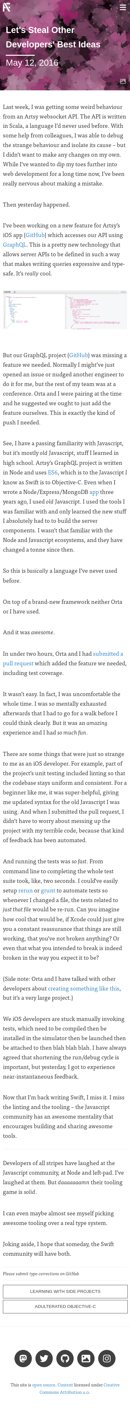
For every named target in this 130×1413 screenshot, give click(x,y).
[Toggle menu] (122, 7)
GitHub (35, 235)
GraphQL (14, 244)
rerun (25, 890)
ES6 (53, 472)
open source (43, 1385)
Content (65, 1385)
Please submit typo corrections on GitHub (41, 1273)
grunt (48, 890)
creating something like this (83, 988)
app (94, 492)
